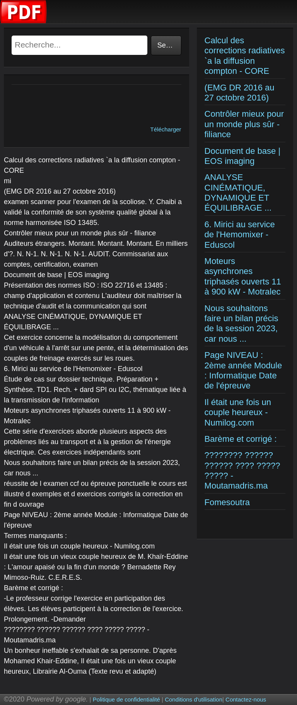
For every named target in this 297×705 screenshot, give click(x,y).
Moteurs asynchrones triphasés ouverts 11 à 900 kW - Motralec (243, 276)
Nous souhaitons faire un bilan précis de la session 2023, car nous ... (241, 323)
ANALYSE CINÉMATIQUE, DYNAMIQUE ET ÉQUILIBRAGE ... (238, 192)
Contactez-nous (245, 699)
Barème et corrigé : (241, 439)
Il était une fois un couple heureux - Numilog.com (238, 412)
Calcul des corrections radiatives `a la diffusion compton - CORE (245, 56)
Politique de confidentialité (126, 699)
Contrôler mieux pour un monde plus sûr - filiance (244, 124)
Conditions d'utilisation (193, 699)
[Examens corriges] (23, 21)
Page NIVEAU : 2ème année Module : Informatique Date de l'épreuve (243, 370)
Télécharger (165, 129)
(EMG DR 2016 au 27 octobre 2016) (240, 92)
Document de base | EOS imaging (243, 156)
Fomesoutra (227, 502)
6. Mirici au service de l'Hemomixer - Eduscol (240, 235)
